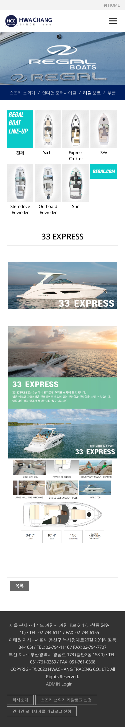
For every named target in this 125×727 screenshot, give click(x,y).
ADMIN (53, 684)
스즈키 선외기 (22, 93)
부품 (111, 93)
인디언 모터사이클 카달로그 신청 (41, 711)
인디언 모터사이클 (59, 93)
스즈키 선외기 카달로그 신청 (66, 700)
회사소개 (20, 700)
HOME (111, 5)
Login (67, 684)
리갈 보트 (92, 93)
